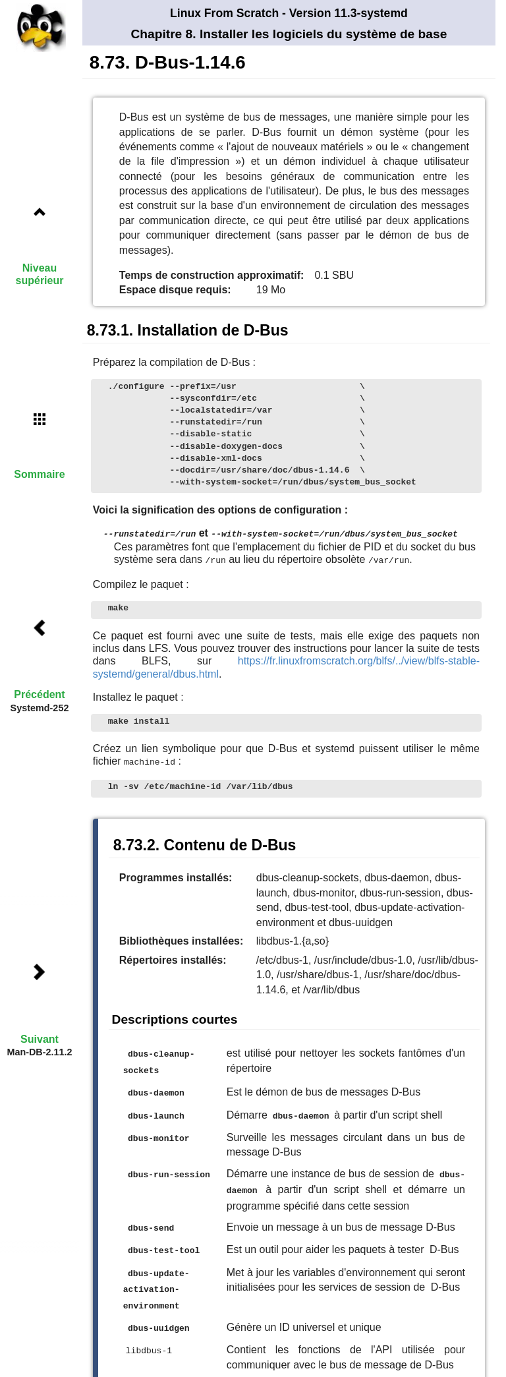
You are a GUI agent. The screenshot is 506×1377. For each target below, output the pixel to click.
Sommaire (39, 474)
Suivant (39, 1039)
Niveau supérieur (40, 274)
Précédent (39, 694)
